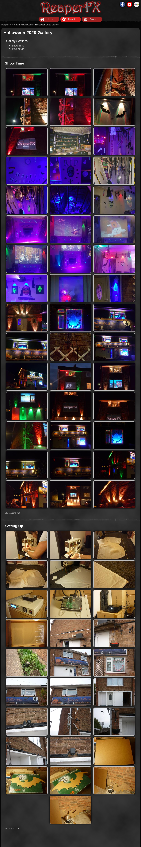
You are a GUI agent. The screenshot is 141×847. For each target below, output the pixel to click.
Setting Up (18, 48)
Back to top (14, 513)
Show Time (18, 45)
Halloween (27, 25)
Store (93, 19)
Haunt (71, 19)
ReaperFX (6, 25)
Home (50, 19)
